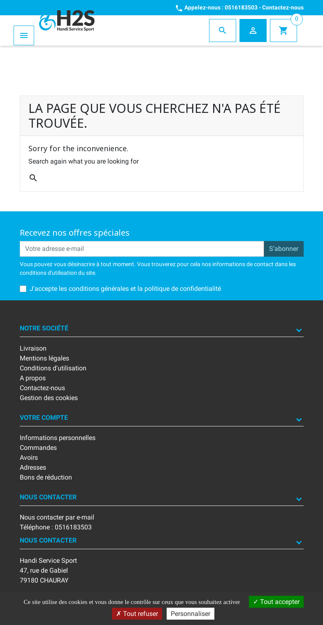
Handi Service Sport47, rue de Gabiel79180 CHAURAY (48, 570)
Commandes (38, 448)
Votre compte (44, 417)
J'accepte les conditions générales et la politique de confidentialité (125, 289)
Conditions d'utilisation (53, 368)
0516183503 (241, 7)
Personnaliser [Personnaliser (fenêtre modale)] (190, 614)
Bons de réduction (46, 477)
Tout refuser (137, 614)
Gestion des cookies (49, 398)
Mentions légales (44, 358)
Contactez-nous (283, 7)
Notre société (44, 328)
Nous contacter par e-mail (57, 517)
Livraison (33, 348)
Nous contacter (48, 497)
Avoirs (29, 457)
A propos (33, 378)
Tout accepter (276, 602)
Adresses (33, 467)
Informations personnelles (57, 438)
